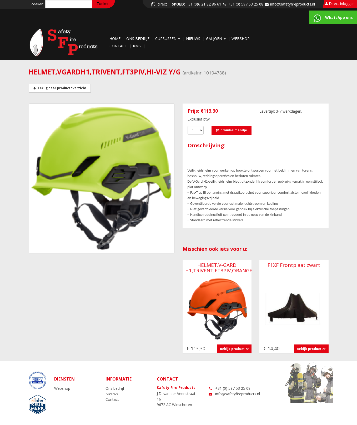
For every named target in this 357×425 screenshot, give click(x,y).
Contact (118, 45)
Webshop (241, 38)
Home (115, 38)
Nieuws (193, 38)
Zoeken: (37, 4)
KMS (137, 45)
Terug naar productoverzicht (60, 88)
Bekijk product (232, 349)
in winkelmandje (231, 130)
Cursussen (168, 38)
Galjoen (216, 38)
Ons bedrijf (138, 38)
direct (158, 4)
